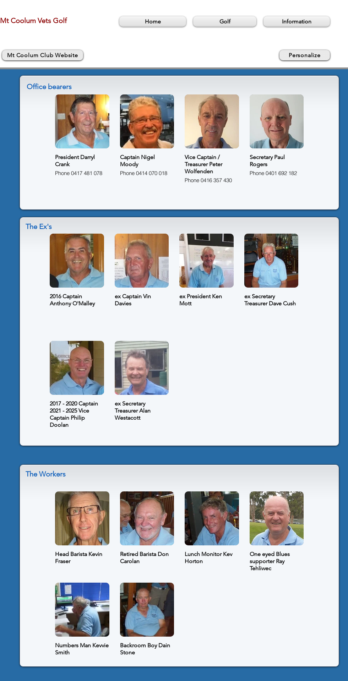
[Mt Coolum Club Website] (42, 55)
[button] (225, 21)
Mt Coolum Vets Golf (33, 20)
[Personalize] (304, 55)
